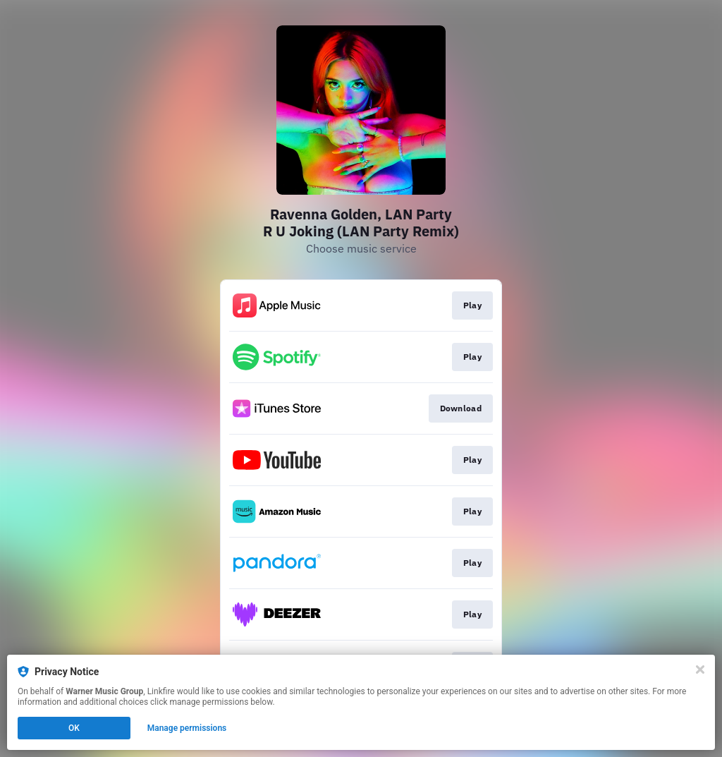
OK (74, 728)
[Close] (700, 669)
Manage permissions (187, 728)
